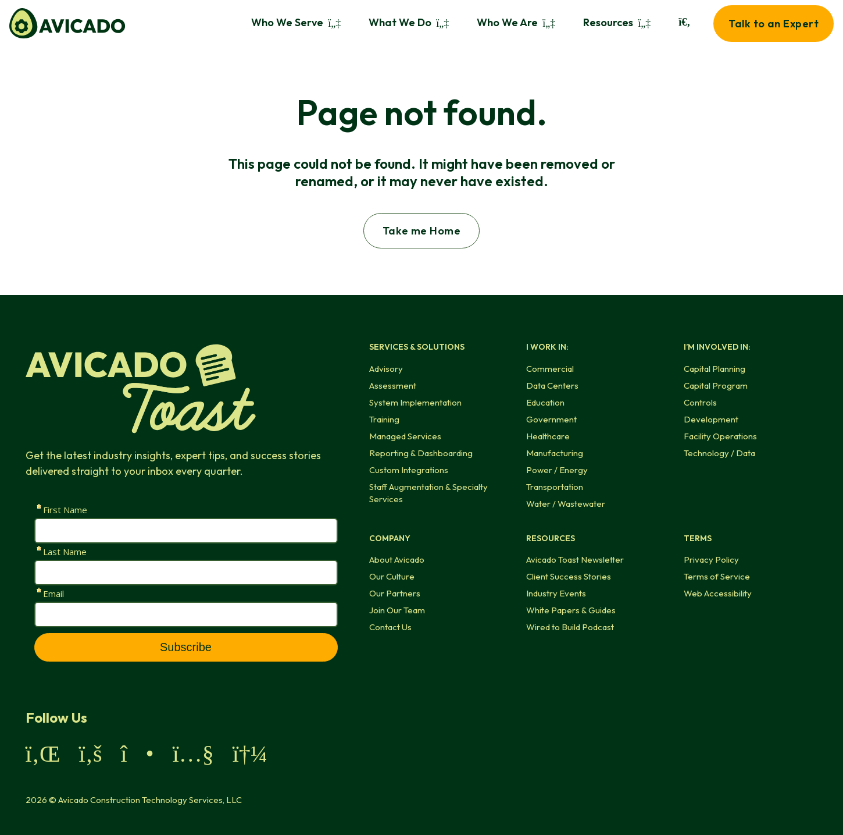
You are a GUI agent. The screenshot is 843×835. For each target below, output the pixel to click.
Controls (700, 402)
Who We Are (516, 22)
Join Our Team (397, 610)
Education (545, 402)
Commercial (550, 368)
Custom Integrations (408, 469)
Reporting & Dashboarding (421, 453)
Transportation (554, 486)
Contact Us (390, 627)
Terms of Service (717, 576)
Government (551, 419)
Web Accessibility (718, 593)
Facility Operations (720, 436)
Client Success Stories (568, 576)
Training (384, 419)
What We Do (409, 22)
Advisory (386, 368)
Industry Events (556, 593)
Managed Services (405, 436)
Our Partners (394, 593)
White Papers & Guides (571, 610)
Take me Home (421, 230)
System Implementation (415, 402)
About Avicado (396, 559)
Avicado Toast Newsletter (575, 559)
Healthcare (548, 436)
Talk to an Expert (773, 23)
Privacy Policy (711, 559)
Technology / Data (719, 453)
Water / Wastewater (565, 503)
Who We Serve (296, 22)
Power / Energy (557, 469)
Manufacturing (554, 453)
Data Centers (552, 385)
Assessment (392, 385)
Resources (617, 22)
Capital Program (716, 385)
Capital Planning (714, 368)
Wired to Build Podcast (570, 627)
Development (711, 419)
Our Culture (392, 576)
